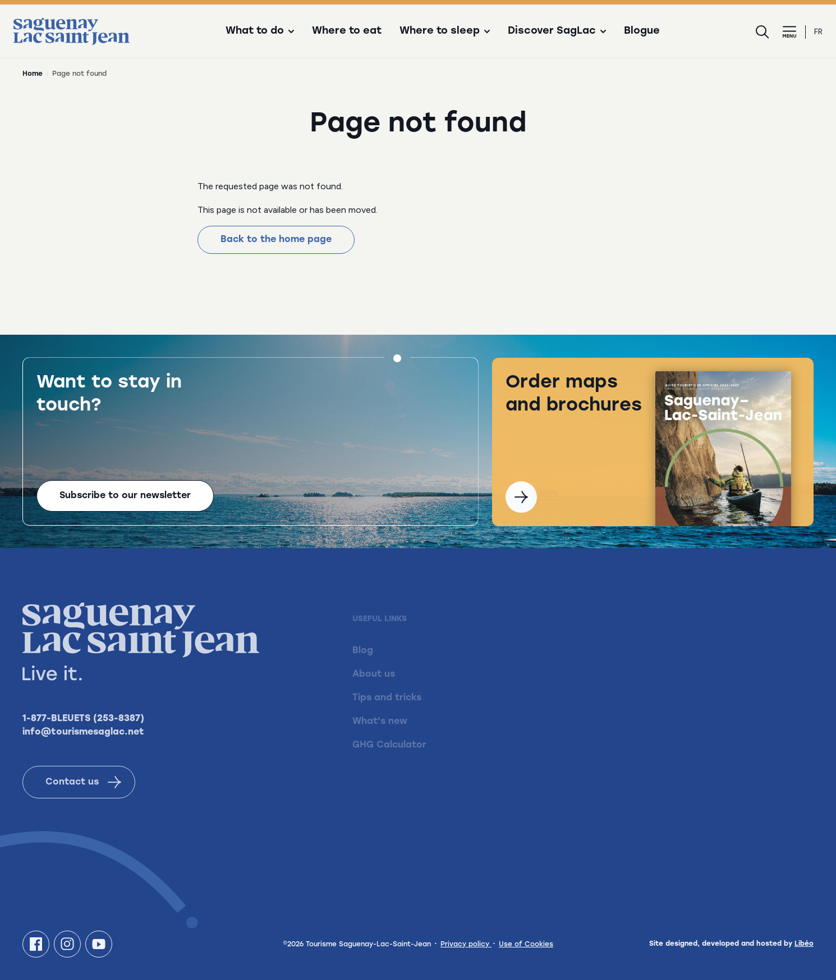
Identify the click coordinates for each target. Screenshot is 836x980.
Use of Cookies (526, 944)
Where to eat (347, 31)
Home (32, 74)
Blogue (642, 31)
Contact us (83, 796)
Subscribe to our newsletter (125, 497)
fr (818, 32)
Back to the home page (276, 239)
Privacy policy (466, 944)
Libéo (804, 944)
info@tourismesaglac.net (83, 746)
